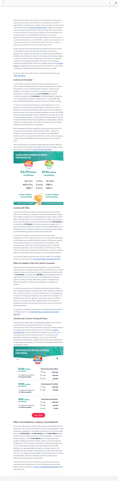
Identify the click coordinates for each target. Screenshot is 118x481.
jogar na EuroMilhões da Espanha (47, 467)
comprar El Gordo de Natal (42, 150)
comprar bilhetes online (38, 28)
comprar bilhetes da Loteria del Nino (47, 259)
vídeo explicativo (19, 76)
